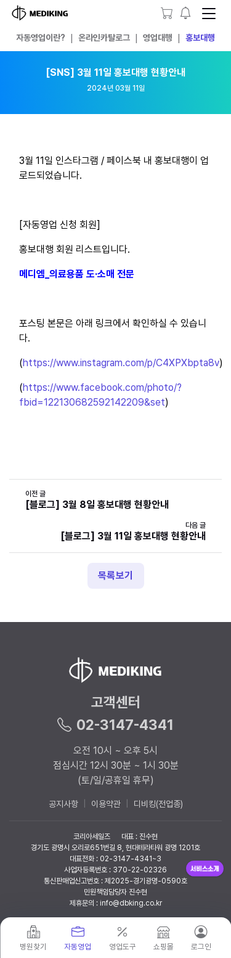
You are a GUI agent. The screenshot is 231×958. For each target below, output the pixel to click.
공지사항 (63, 804)
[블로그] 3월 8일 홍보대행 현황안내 (97, 504)
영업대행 (157, 38)
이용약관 (106, 804)
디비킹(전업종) (158, 804)
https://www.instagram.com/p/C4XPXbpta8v (121, 363)
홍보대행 (200, 38)
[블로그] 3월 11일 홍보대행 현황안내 (133, 536)
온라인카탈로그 (104, 38)
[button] (185, 13)
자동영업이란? (40, 38)
